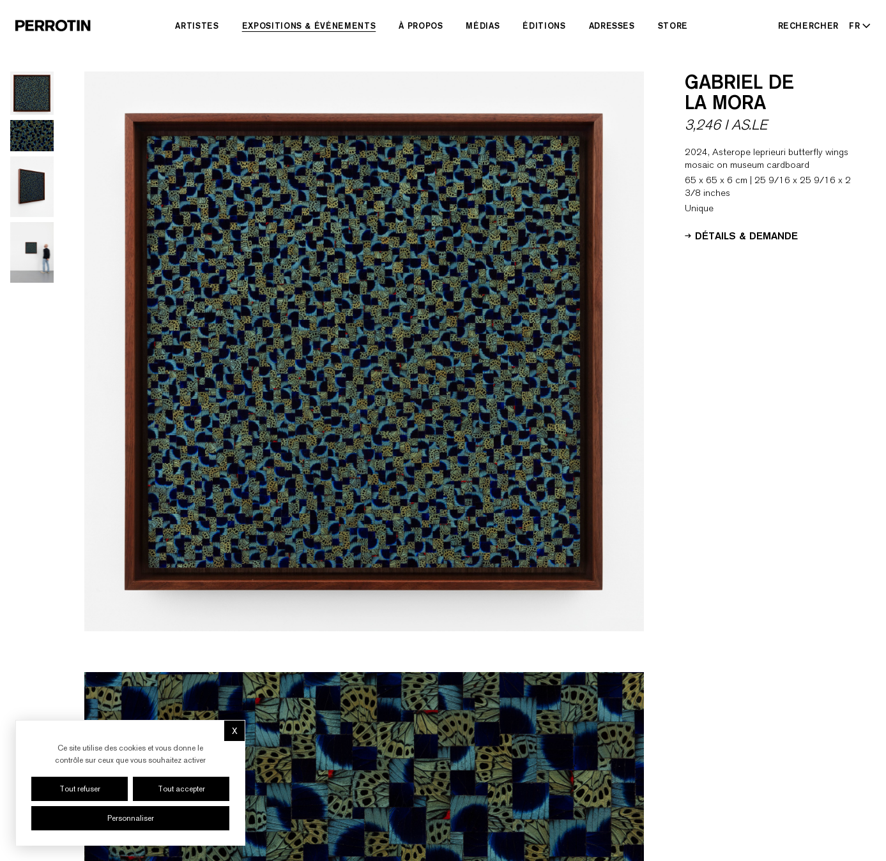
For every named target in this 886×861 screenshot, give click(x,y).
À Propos (421, 25)
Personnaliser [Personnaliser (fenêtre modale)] (130, 818)
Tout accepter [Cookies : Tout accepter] (181, 789)
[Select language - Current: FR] (857, 25)
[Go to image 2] (32, 135)
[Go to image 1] (32, 93)
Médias (483, 25)
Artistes (196, 25)
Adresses (612, 25)
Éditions (544, 25)
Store (673, 25)
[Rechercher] (808, 25)
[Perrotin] (53, 25)
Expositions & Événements (309, 25)
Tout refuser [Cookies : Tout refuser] (79, 789)
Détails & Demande (741, 235)
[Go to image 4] (32, 252)
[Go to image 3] (32, 186)
